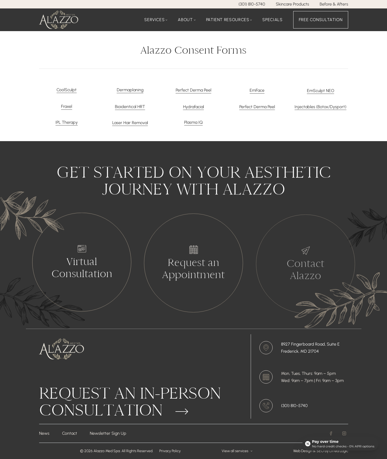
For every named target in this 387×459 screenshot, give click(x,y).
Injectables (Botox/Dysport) (320, 109)
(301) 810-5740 (252, 4)
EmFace (257, 92)
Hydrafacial (193, 109)
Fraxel (66, 109)
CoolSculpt (67, 90)
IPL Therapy (66, 125)
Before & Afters (334, 4)
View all (237, 451)
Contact (69, 433)
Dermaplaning (130, 90)
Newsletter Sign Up (108, 433)
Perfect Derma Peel (193, 91)
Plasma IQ (193, 125)
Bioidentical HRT (130, 109)
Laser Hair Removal (130, 125)
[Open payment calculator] (340, 444)
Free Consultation (321, 19)
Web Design (302, 451)
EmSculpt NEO (320, 92)
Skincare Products (292, 4)
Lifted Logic (338, 451)
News (44, 433)
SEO (320, 451)
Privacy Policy (170, 451)
